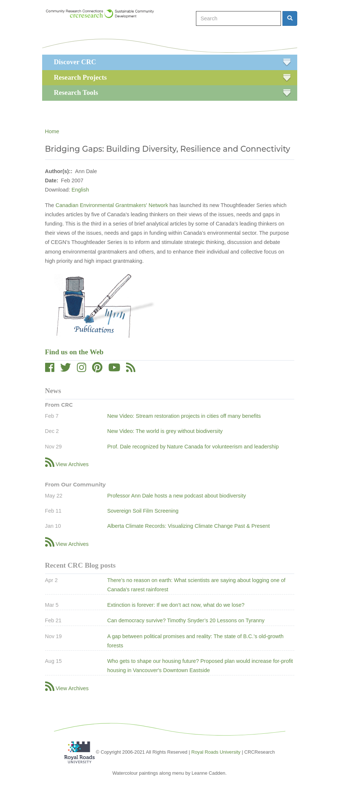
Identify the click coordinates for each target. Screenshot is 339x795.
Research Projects (80, 77)
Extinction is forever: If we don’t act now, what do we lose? (175, 605)
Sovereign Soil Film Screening (143, 511)
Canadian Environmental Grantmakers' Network (111, 205)
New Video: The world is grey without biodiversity (165, 431)
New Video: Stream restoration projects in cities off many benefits (184, 416)
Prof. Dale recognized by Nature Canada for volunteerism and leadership (193, 447)
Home (52, 131)
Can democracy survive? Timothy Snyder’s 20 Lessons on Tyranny (186, 620)
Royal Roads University (215, 752)
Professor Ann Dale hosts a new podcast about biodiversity (176, 496)
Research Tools (76, 92)
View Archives (72, 464)
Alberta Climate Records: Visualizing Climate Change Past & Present (188, 526)
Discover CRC (75, 62)
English (80, 190)
